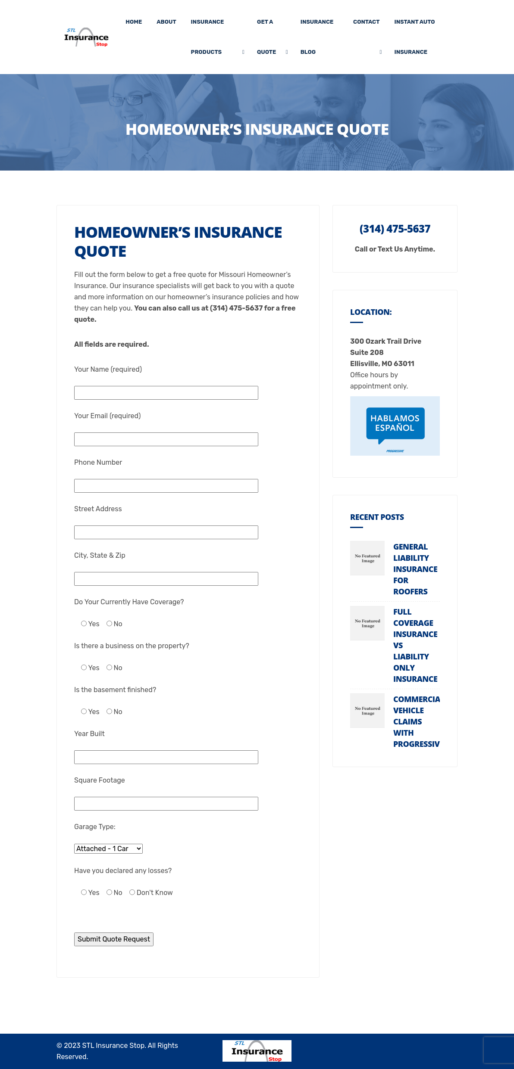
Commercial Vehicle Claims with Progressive (419, 721)
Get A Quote (266, 37)
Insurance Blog (317, 37)
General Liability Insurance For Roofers (415, 569)
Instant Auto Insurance (414, 37)
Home (133, 22)
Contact (366, 22)
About (166, 22)
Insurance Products (207, 37)
